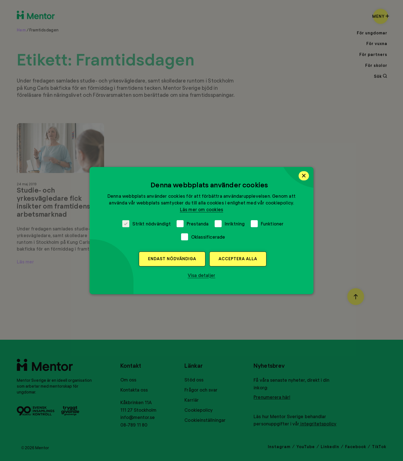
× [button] (303, 175)
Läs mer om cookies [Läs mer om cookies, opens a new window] (201, 209)
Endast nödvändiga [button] (172, 258)
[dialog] (201, 230)
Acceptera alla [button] (238, 258)
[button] (201, 275)
